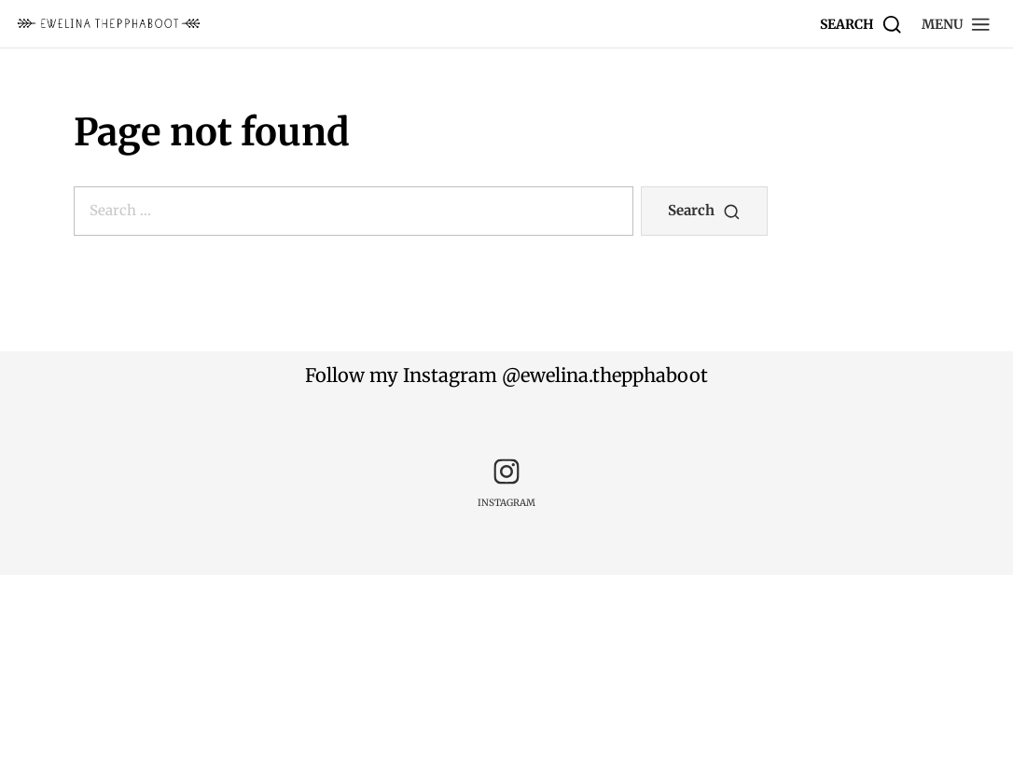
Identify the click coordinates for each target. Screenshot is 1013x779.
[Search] (861, 24)
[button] (956, 24)
